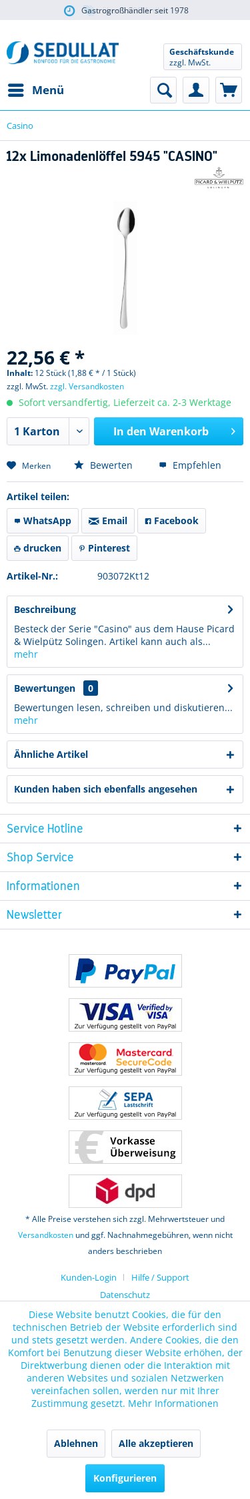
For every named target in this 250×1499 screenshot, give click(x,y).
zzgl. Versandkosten (87, 386)
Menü (36, 88)
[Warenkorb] (228, 90)
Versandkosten (45, 1235)
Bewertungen (44, 688)
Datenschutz (125, 1295)
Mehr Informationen (173, 1403)
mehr (26, 654)
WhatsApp (42, 520)
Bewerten (103, 465)
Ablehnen (76, 1443)
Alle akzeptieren (156, 1443)
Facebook (172, 520)
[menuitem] (35, 90)
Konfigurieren (125, 1478)
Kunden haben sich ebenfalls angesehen (105, 789)
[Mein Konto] (196, 90)
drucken (37, 548)
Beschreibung (45, 609)
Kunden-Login (89, 1277)
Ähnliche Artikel (51, 754)
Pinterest (104, 548)
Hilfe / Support (160, 1277)
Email (108, 520)
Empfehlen (190, 465)
